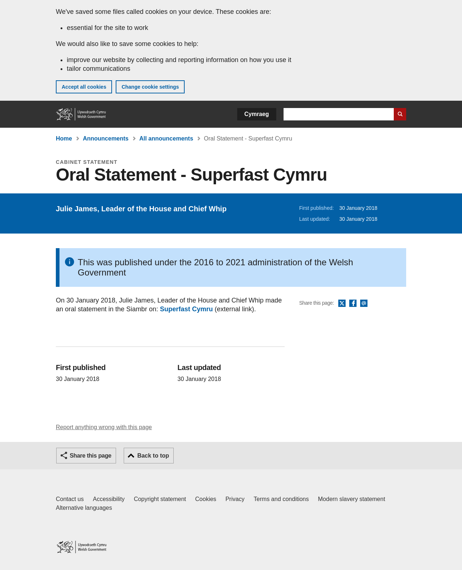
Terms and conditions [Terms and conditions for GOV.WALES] (281, 499)
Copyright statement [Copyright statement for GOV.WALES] (160, 499)
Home (64, 138)
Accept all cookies (84, 87)
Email (363, 304)
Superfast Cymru (186, 309)
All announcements (166, 138)
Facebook (353, 304)
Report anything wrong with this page (104, 427)
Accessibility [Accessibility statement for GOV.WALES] (108, 499)
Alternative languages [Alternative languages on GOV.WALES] (84, 508)
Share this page (90, 455)
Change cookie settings (150, 87)
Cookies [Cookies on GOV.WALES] (205, 499)
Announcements (105, 138)
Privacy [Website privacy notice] (235, 499)
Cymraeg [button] (257, 114)
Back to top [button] (153, 455)
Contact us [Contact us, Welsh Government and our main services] (70, 499)
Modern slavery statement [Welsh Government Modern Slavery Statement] (351, 499)
